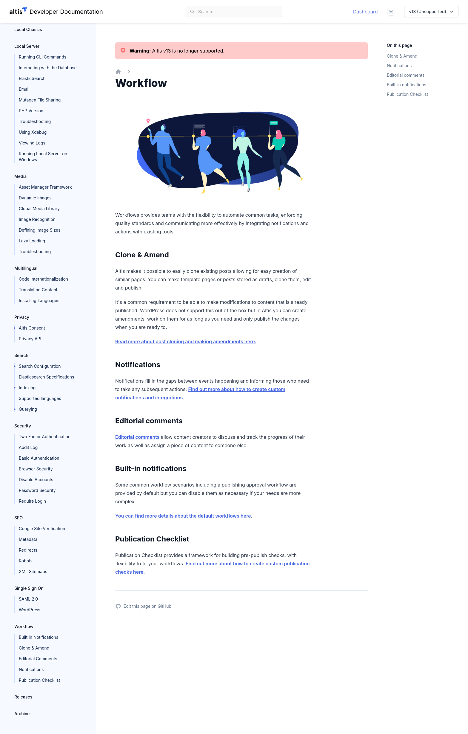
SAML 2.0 (28, 598)
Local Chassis (28, 29)
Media (20, 176)
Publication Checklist (39, 680)
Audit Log (28, 447)
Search (21, 355)
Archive (22, 713)
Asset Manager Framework (45, 187)
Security (22, 425)
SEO (18, 517)
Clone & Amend (34, 647)
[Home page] (56, 11)
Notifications (31, 669)
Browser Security (36, 468)
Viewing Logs (32, 142)
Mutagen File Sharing (40, 99)
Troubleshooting (35, 121)
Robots (26, 560)
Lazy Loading (32, 240)
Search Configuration (40, 366)
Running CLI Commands (42, 56)
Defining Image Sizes (39, 230)
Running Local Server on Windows (43, 156)
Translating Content (38, 289)
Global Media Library (39, 208)
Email (24, 89)
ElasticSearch (32, 78)
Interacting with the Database (48, 67)
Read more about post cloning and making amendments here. (185, 341)
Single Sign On (29, 588)
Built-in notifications (406, 84)
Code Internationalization (43, 278)
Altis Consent (32, 327)
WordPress (29, 609)
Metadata (28, 539)
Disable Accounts (36, 479)
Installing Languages (39, 300)
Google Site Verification (42, 528)
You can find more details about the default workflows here (183, 516)
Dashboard (365, 12)
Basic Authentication (39, 458)
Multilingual (25, 268)
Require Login (32, 501)
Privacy (21, 317)
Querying (28, 409)
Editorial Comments (38, 658)
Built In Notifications (38, 637)
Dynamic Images (35, 197)
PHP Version (31, 110)
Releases (23, 696)
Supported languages (40, 398)
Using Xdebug (33, 132)
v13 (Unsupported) (432, 12)
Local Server (26, 46)
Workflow (23, 626)
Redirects (28, 550)
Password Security (37, 490)
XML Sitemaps (33, 571)
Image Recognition (37, 219)
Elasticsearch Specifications (46, 376)
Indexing (27, 387)
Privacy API (30, 338)
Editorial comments (137, 437)
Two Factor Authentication (44, 436)
